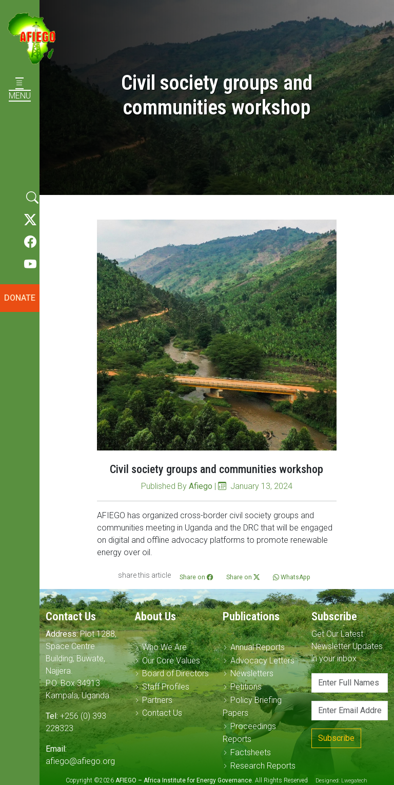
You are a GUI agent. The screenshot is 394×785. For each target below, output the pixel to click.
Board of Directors (175, 673)
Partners (157, 700)
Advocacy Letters (262, 660)
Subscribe (336, 738)
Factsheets (250, 752)
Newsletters (251, 673)
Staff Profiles (165, 687)
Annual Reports (257, 647)
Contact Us (162, 713)
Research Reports (263, 766)
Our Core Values (171, 660)
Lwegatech (354, 780)
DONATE (19, 298)
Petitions (246, 687)
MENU (20, 89)
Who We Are (164, 647)
